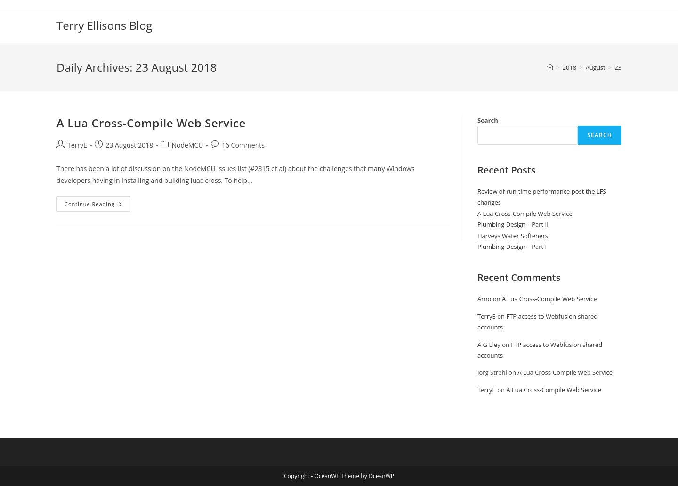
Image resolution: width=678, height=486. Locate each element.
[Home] (550, 67)
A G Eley (488, 344)
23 (618, 67)
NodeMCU (187, 144)
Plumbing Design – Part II (513, 224)
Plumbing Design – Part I (512, 246)
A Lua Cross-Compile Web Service (151, 123)
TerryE (77, 144)
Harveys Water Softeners (512, 235)
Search (487, 120)
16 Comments (243, 144)
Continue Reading (97, 205)
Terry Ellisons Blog (104, 25)
